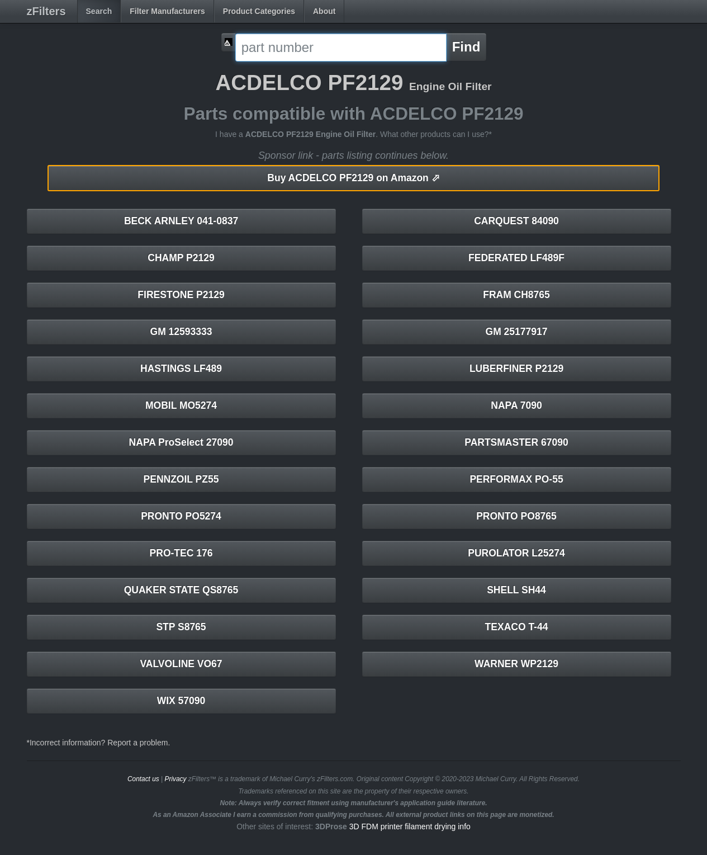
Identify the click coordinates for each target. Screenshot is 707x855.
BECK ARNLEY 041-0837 (181, 220)
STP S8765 (181, 626)
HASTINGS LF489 (181, 368)
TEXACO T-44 (516, 626)
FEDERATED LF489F (516, 257)
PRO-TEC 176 (181, 553)
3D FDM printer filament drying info (410, 826)
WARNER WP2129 (516, 663)
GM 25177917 (517, 331)
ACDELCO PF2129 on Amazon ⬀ (353, 177)
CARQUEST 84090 (516, 220)
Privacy (175, 779)
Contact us (143, 779)
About (324, 11)
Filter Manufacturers (167, 11)
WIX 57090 (181, 700)
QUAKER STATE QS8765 (181, 590)
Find (466, 46)
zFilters (46, 11)
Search (99, 11)
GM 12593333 (181, 331)
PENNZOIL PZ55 (181, 479)
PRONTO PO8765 (516, 516)
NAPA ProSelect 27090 (181, 442)
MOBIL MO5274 (181, 405)
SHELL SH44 (516, 590)
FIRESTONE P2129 (180, 294)
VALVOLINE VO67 (181, 663)
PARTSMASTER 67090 (516, 442)
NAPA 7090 (516, 405)
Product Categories (259, 11)
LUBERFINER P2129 (516, 368)
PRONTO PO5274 (181, 516)
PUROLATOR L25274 (516, 553)
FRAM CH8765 (516, 294)
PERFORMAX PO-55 (516, 479)
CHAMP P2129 (181, 257)
